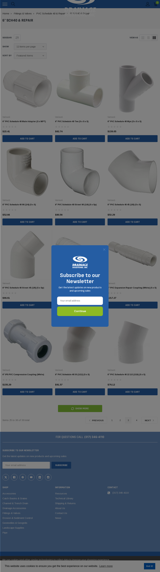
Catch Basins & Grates (14, 498)
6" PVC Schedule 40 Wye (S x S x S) (124, 121)
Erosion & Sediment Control (17, 518)
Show (5, 46)
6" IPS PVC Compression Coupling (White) (23, 374)
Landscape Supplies (13, 527)
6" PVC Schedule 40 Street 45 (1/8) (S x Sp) (23, 288)
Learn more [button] (106, 566)
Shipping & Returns (65, 503)
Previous (96, 420)
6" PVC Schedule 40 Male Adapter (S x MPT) (24, 121)
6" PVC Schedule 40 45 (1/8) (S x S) (124, 204)
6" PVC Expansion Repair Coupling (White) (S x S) (132, 288)
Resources (61, 493)
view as (134, 38)
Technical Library (64, 498)
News (58, 518)
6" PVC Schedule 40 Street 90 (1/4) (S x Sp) (76, 204)
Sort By (7, 55)
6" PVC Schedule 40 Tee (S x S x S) (71, 121)
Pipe (4, 532)
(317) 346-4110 (94, 437)
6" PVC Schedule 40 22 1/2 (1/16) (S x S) (126, 374)
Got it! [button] (149, 566)
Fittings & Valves (11, 513)
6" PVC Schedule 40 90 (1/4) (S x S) (19, 204)
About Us (60, 508)
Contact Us (61, 513)
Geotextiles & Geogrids (14, 522)
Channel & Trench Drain (15, 503)
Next (149, 420)
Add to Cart (27, 138)
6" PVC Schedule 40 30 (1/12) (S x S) (72, 374)
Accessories (9, 493)
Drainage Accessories (14, 508)
